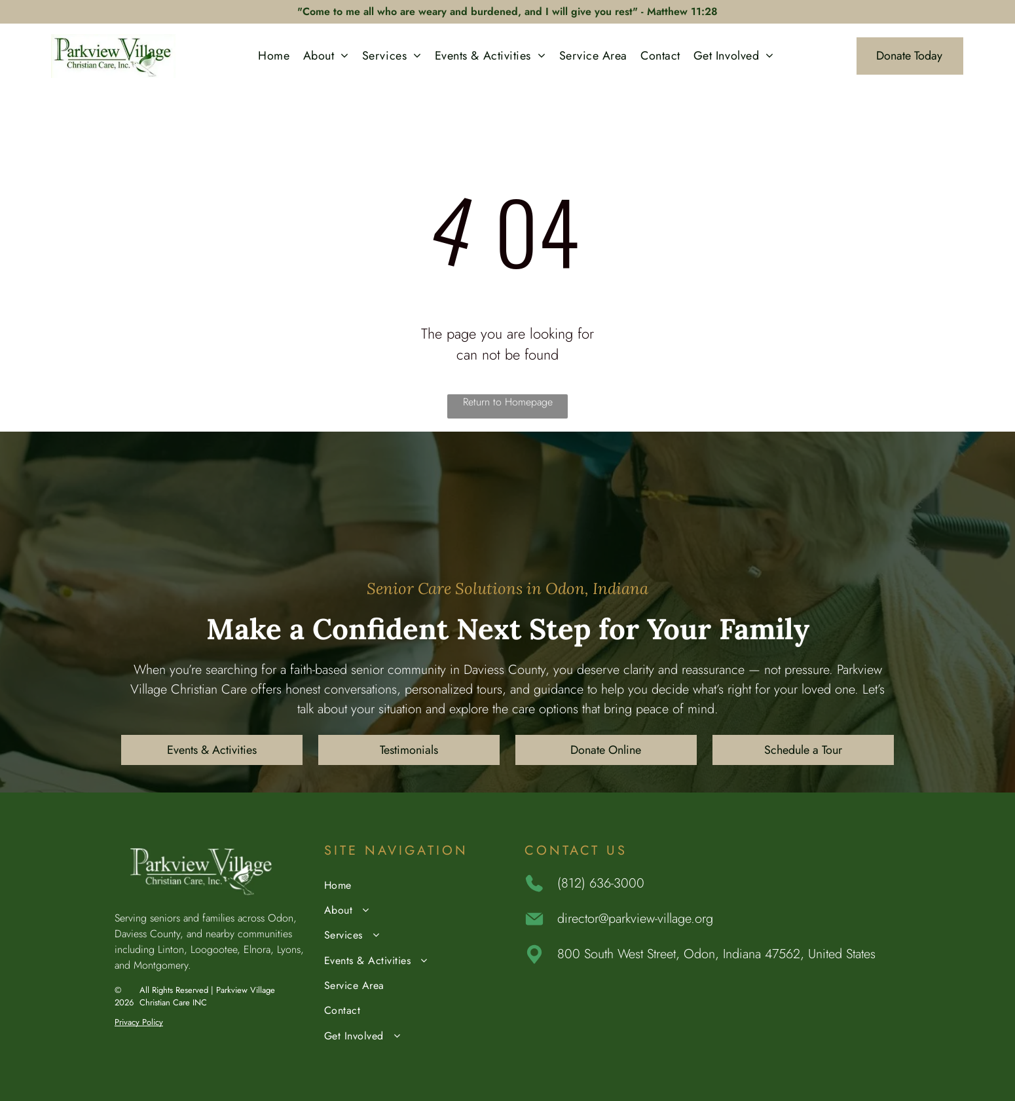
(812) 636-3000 (600, 883)
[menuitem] (273, 56)
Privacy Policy (139, 1022)
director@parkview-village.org (635, 918)
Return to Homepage (508, 401)
